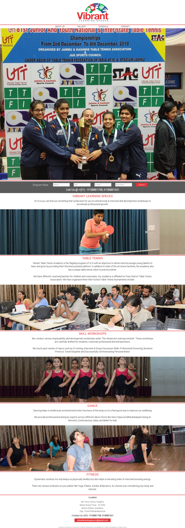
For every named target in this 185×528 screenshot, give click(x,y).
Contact (125, 26)
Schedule (103, 26)
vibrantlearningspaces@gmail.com (92, 520)
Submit (141, 184)
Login (94, 527)
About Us (60, 26)
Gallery (81, 26)
